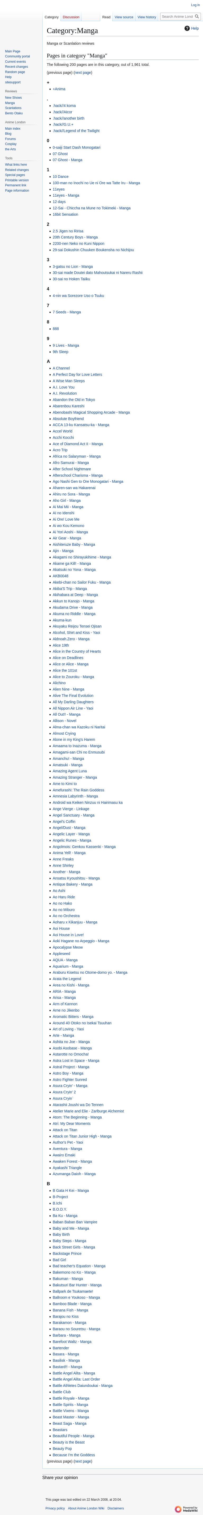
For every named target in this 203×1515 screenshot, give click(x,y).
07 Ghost (60, 154)
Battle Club (62, 1392)
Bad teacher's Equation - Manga (79, 1266)
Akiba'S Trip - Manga (70, 589)
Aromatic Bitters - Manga (73, 1016)
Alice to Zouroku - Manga (73, 677)
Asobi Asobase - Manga (72, 1048)
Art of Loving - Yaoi (68, 1029)
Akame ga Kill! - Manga (72, 563)
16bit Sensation (65, 214)
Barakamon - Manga (69, 1322)
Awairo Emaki (64, 1155)
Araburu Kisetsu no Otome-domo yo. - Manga (90, 972)
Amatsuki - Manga (67, 765)
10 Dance (60, 176)
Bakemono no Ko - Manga (74, 1272)
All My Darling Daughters (73, 702)
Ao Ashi (59, 891)
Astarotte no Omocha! (71, 1054)
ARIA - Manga (64, 991)
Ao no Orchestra (66, 916)
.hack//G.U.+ (63, 124)
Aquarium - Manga (68, 966)
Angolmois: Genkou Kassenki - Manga (84, 847)
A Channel (61, 368)
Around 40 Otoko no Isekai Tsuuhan (82, 1023)
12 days (59, 202)
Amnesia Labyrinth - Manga (75, 796)
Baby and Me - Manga (71, 1228)
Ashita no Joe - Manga (71, 1042)
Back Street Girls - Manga (74, 1247)
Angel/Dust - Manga (69, 828)
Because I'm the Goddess (74, 1455)
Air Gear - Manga (67, 538)
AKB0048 (60, 576)
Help (191, 28)
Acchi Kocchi (63, 437)
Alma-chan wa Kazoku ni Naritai (79, 727)
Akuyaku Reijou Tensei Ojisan (77, 626)
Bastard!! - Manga (67, 1367)
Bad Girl (59, 1260)
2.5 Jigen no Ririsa (68, 231)
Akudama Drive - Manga (73, 607)
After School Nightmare (72, 469)
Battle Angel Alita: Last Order (76, 1379)
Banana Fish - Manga (70, 1310)
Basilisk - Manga (66, 1360)
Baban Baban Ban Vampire (75, 1222)
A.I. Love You (64, 387)
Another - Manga (66, 872)
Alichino (59, 683)
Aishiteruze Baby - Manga (74, 544)
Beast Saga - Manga (69, 1423)
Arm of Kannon (65, 1004)
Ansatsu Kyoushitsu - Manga (76, 878)
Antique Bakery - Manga (72, 884)
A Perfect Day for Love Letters (77, 374)
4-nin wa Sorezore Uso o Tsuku (78, 296)
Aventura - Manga (67, 1149)
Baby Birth (61, 1234)
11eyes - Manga (66, 195)
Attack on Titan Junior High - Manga (82, 1136)
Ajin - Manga (63, 551)
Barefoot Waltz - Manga (72, 1342)
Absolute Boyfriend (68, 419)
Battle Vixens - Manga (71, 1411)
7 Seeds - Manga (67, 312)
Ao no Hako (62, 903)
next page (83, 72)
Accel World (62, 431)
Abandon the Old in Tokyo (74, 400)
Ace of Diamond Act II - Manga (78, 444)
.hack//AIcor (62, 112)
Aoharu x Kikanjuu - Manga (75, 922)
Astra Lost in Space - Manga (76, 1060)
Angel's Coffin (64, 821)
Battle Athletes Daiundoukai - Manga (82, 1385)
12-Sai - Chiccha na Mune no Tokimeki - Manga (92, 208)
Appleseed (61, 954)
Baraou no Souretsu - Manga (76, 1329)
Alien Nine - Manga (68, 689)
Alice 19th (61, 645)
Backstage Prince (67, 1253)
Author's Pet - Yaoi (68, 1142)
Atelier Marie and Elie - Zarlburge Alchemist (88, 1111)
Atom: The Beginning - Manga (77, 1117)
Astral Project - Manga (71, 1067)
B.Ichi (57, 1203)
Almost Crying (64, 733)
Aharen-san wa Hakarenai (74, 488)
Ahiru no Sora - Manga (71, 494)
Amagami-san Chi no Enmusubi (79, 752)
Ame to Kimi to (65, 784)
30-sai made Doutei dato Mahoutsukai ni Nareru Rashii (97, 272)
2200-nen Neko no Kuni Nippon (78, 243)
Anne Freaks (63, 859)
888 (56, 329)
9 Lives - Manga (66, 345)
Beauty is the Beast (69, 1442)
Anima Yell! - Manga (69, 853)
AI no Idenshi (63, 513)
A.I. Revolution (65, 393)
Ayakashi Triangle (67, 1168)
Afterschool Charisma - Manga (78, 475)
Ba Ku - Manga (65, 1216)
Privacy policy (55, 1508)
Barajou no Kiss (66, 1316)
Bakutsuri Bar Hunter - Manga (77, 1285)
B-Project (60, 1197)
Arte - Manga (63, 1035)
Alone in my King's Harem (74, 739)
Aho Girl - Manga (67, 500)
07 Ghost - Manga (67, 160)
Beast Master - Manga (71, 1417)
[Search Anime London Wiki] (180, 16)
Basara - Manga (66, 1354)
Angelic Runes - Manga (72, 840)
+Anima (59, 89)
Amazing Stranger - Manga (75, 777)
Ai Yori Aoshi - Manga (70, 532)
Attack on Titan (65, 1130)
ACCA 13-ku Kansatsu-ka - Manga (81, 425)
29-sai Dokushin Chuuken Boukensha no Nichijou (93, 250)
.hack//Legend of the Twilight (76, 131)
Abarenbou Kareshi (68, 406)
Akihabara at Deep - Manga (75, 595)
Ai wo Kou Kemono (68, 526)
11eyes (58, 189)
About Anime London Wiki (86, 1508)
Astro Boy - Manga (68, 1073)
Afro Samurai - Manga (71, 463)
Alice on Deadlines (68, 658)
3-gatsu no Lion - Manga (73, 266)
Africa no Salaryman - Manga (76, 456)
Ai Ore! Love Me (66, 519)
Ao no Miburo (64, 910)
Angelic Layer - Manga (71, 834)
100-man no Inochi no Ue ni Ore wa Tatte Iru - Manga (96, 183)
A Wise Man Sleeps (69, 381)
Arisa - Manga (64, 997)
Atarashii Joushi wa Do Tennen (78, 1105)
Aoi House (61, 928)
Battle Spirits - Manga (70, 1405)
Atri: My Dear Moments (71, 1123)
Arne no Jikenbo (66, 1010)
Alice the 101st (65, 670)
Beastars (60, 1430)
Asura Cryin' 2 (64, 1092)
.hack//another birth (68, 118)
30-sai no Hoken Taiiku (71, 279)
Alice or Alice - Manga (70, 664)
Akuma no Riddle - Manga (74, 614)
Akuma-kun (62, 620)
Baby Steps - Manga (69, 1241)
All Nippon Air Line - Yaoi (73, 708)
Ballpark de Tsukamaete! (73, 1291)
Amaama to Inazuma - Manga (77, 746)
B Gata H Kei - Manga (71, 1190)
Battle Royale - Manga (71, 1398)
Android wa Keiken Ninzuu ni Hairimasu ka (88, 802)
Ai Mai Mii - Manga (68, 507)
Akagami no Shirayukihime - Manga (82, 557)
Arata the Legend (67, 979)
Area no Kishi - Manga (71, 985)
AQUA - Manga (65, 960)
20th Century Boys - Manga (75, 237)
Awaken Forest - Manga (72, 1161)
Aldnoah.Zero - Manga (71, 639)
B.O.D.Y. (60, 1209)
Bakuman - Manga (68, 1279)
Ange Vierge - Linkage (71, 809)
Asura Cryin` (63, 1098)
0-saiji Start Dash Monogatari (76, 147)
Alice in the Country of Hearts (77, 651)
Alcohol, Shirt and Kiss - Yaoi (76, 632)
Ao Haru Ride (64, 897)
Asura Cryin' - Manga (70, 1086)
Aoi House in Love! (68, 935)
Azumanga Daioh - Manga (74, 1174)
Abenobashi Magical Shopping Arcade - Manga (91, 412)
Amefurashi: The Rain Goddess (78, 790)
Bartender (61, 1348)
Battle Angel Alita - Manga (74, 1373)
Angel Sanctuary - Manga (73, 815)
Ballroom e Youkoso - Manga (76, 1297)
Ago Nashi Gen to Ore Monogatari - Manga (88, 481)
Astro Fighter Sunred (70, 1079)
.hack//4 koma (64, 105)
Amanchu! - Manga (68, 758)
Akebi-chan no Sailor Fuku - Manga (81, 582)
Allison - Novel (64, 721)
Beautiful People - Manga (73, 1436)
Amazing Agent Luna (70, 771)
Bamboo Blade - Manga (72, 1304)
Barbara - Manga (66, 1335)
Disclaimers (116, 1508)
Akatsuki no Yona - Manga (74, 569)
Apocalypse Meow (68, 947)
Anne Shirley (63, 865)
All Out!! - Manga (66, 714)
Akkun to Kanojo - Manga (73, 601)
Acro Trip (60, 450)
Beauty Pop (62, 1448)
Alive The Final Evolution (73, 695)
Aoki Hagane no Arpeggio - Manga (81, 941)
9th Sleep (60, 352)
